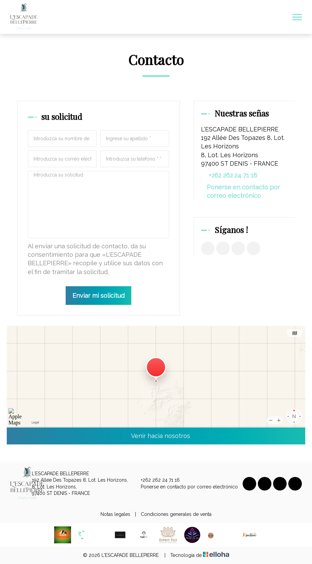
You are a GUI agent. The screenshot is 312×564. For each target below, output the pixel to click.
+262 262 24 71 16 (156, 480)
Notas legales (115, 514)
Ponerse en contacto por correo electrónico (243, 191)
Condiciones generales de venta (176, 514)
